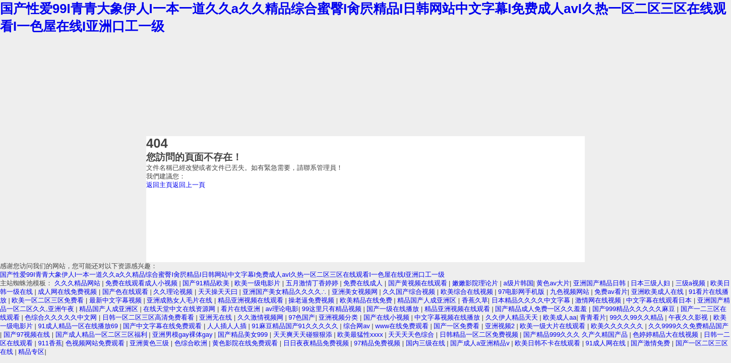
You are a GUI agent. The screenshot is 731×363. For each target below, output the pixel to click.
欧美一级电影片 (258, 283)
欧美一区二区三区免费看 (49, 300)
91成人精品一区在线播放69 (78, 326)
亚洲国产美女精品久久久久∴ (285, 291)
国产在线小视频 (387, 317)
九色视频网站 (570, 291)
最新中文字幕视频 (116, 300)
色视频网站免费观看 (96, 343)
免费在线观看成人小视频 (142, 283)
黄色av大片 (553, 283)
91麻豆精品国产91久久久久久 (296, 326)
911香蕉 (50, 343)
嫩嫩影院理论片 (476, 283)
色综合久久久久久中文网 (62, 317)
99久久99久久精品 (637, 317)
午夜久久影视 (689, 317)
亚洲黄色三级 (150, 343)
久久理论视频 (174, 291)
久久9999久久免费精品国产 (688, 326)
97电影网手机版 (522, 291)
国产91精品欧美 (206, 283)
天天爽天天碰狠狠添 (303, 334)
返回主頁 (159, 185)
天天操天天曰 (218, 291)
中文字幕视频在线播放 (448, 317)
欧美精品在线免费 (367, 300)
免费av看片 (611, 291)
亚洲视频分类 (339, 317)
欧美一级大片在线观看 (553, 326)
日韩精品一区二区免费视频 (480, 334)
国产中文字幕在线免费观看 (163, 326)
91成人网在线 (607, 343)
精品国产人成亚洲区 (427, 300)
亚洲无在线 (216, 317)
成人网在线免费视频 (68, 291)
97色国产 (301, 317)
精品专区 (31, 351)
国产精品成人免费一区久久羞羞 (542, 309)
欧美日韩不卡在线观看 (548, 343)
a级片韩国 (518, 283)
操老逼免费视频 (312, 300)
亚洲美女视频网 (356, 291)
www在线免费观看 (402, 326)
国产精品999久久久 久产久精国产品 (576, 334)
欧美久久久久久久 (618, 326)
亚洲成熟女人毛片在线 (180, 300)
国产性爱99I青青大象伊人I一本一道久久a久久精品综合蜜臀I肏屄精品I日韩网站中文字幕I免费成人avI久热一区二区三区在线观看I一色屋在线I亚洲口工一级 (222, 274)
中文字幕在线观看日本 (660, 300)
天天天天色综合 (412, 334)
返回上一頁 (188, 185)
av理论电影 (281, 309)
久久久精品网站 (78, 283)
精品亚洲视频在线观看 (251, 300)
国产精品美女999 (244, 334)
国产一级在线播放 (394, 309)
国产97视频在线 (28, 334)
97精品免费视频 (378, 343)
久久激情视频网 (261, 317)
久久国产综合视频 (410, 291)
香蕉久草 (475, 300)
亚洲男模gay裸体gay (183, 334)
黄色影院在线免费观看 (246, 343)
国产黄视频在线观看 (418, 283)
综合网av (357, 326)
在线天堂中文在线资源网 (180, 309)
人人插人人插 (228, 326)
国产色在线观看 (126, 291)
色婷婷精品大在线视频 (666, 334)
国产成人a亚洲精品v (480, 343)
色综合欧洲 (191, 343)
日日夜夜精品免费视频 (317, 343)
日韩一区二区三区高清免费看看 (149, 317)
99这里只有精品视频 (332, 309)
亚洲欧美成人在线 (658, 291)
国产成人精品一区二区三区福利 (102, 334)
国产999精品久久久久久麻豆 (634, 309)
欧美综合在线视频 (468, 291)
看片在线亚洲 (241, 309)
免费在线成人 (364, 283)
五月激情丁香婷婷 (313, 283)
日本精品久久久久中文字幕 (532, 300)
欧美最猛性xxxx (361, 334)
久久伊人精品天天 (512, 317)
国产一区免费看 (457, 326)
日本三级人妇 (651, 283)
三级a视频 (691, 283)
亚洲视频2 (501, 326)
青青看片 (593, 317)
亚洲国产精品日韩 (600, 283)
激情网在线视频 (599, 300)
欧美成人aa (559, 317)
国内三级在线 (426, 343)
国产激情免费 (651, 343)
